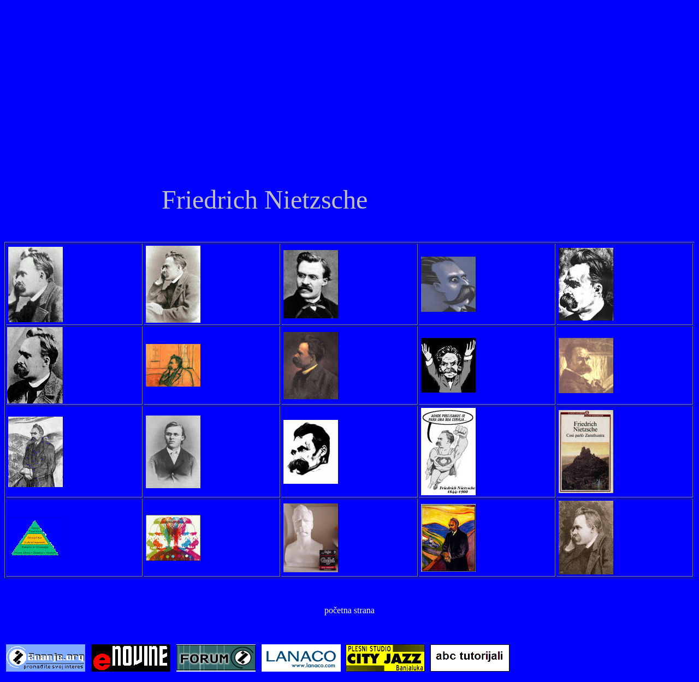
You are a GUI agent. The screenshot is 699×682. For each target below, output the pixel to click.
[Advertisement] (349, 99)
